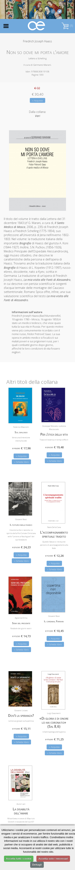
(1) (67, 26)
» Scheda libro (21, 461)
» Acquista (37, 100)
